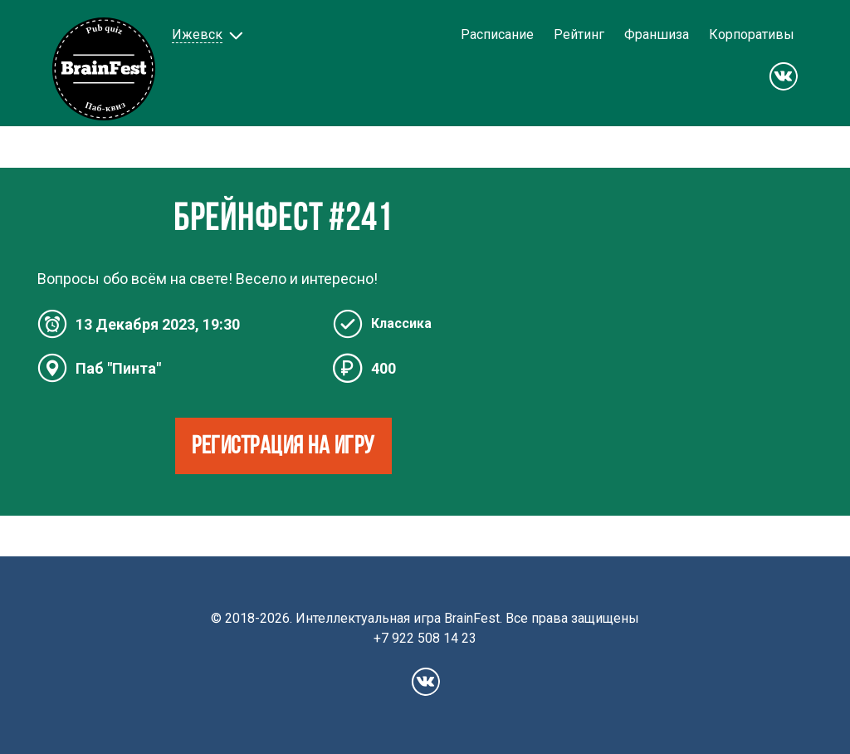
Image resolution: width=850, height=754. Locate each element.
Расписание (497, 34)
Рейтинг (579, 34)
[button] (205, 34)
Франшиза (656, 34)
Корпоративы (751, 34)
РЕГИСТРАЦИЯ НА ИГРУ (283, 447)
